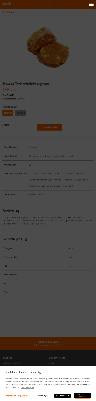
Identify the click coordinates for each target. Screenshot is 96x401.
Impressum (23, 396)
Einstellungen (42, 396)
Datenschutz (10, 396)
